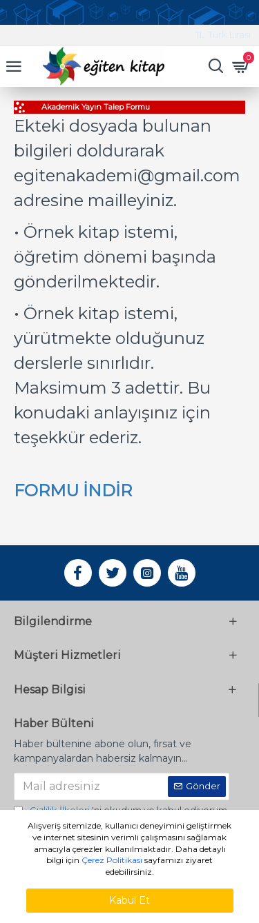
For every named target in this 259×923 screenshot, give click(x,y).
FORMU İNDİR (73, 490)
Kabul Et (129, 900)
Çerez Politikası (111, 860)
